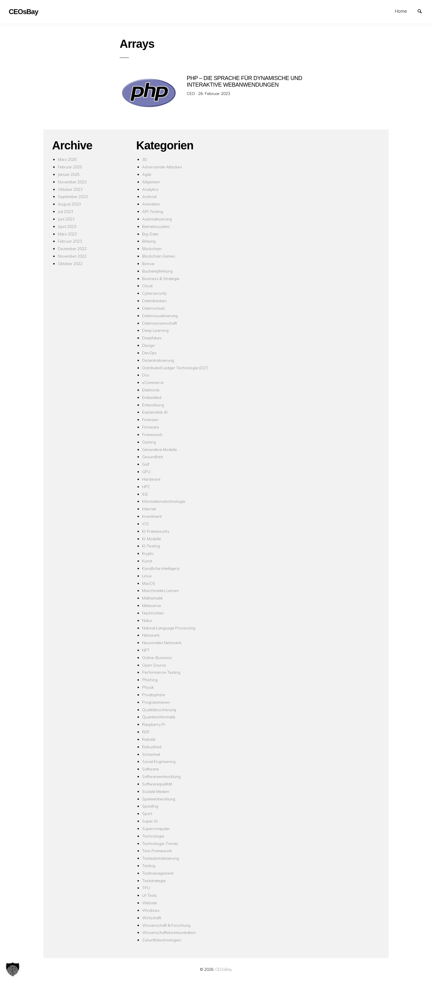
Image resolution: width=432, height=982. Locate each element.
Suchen (422, 10)
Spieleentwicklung (158, 798)
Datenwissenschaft (159, 323)
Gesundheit (152, 456)
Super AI (150, 821)
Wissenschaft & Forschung (166, 925)
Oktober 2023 (70, 189)
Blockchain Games (158, 256)
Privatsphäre (153, 694)
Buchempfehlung (157, 271)
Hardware (151, 479)
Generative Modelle (159, 449)
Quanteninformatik (158, 716)
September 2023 (73, 196)
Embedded (151, 397)
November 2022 (72, 256)
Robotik (149, 739)
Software (150, 768)
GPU (146, 471)
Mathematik (152, 597)
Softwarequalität (157, 783)
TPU (146, 887)
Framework (152, 434)
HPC (146, 486)
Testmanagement (157, 873)
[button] (12, 969)
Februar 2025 (70, 166)
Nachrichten (153, 612)
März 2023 (67, 233)
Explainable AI (154, 412)
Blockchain (152, 248)
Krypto (148, 553)
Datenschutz (153, 308)
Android (149, 196)
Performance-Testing (161, 672)
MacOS (148, 583)
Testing (148, 865)
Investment (152, 516)
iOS (145, 523)
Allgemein (151, 181)
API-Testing (152, 211)
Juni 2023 (66, 218)
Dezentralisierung (158, 360)
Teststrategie (154, 880)
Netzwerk (151, 635)
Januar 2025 (69, 174)
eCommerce (153, 382)
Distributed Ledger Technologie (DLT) (175, 367)
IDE (145, 494)
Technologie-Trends (160, 843)
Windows (151, 910)
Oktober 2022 (70, 263)
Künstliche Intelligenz (160, 568)
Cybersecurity (154, 293)
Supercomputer (156, 828)
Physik (148, 687)
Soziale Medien (155, 791)
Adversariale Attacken (162, 166)
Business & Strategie (160, 278)
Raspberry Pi (153, 724)
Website (149, 902)
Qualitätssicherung (159, 709)
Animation (151, 203)
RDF (146, 731)
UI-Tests (149, 895)
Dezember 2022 (72, 248)
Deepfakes (152, 337)
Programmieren (156, 702)
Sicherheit (151, 754)
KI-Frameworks (155, 531)
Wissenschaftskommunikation (169, 932)
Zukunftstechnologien (161, 939)
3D (144, 159)
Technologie (153, 835)
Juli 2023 (65, 211)
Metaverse (151, 605)
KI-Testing (151, 545)
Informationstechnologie (163, 501)
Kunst (147, 560)
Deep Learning (155, 330)
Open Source (154, 665)
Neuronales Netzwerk (161, 642)
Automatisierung (157, 218)
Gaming (149, 441)
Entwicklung (153, 404)
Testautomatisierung (160, 858)
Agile (146, 174)
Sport (147, 813)
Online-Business (157, 657)
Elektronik (151, 389)
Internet (149, 508)
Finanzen (150, 419)
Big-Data (150, 233)
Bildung (149, 241)
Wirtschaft (151, 917)
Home (401, 11)
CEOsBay (223, 969)
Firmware (150, 427)
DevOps (149, 352)
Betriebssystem (156, 226)
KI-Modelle (151, 538)
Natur (147, 620)
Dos (145, 374)
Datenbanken (154, 300)
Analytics (150, 189)
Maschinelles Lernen (160, 590)
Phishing (150, 679)
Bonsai (148, 263)
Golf (145, 464)
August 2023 (69, 203)
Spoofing (150, 806)
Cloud (147, 285)
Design (148, 345)
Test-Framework (157, 850)
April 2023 (67, 226)
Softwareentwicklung (161, 776)
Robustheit (151, 746)
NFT (146, 650)
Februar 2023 (70, 241)
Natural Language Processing (168, 627)
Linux (147, 575)
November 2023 (72, 181)
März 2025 (67, 159)
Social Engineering (158, 761)
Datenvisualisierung (160, 315)
